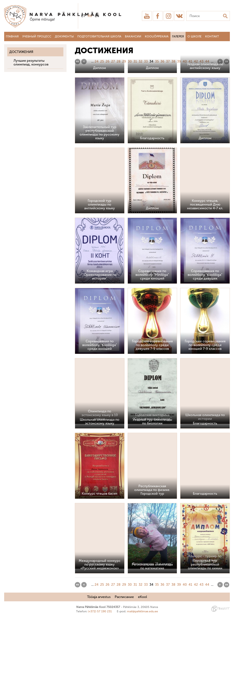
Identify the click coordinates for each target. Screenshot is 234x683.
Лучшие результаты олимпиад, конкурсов (31, 62)
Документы (64, 36)
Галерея (178, 36)
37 (168, 61)
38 (173, 61)
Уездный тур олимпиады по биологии (152, 487)
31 (135, 61)
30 (130, 61)
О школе (194, 36)
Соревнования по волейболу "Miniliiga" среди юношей (152, 340)
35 (157, 61)
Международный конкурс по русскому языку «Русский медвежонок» (100, 630)
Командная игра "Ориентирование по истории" (100, 340)
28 (119, 61)
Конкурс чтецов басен (99, 559)
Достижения (21, 52)
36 (162, 61)
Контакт (212, 36)
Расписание (124, 663)
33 (146, 61)
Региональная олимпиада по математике (152, 632)
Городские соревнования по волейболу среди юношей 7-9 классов (205, 410)
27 (113, 61)
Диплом (99, 134)
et (83, 16)
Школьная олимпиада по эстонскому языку (99, 487)
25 (102, 61)
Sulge (227, 7)
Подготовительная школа (99, 36)
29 (124, 61)
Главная (12, 36)
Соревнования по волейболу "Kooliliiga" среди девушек (205, 340)
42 (196, 61)
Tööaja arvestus (99, 663)
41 (190, 61)
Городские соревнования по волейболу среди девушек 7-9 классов (152, 410)
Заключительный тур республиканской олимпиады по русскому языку (99, 198)
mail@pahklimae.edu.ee (142, 677)
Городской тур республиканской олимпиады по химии (205, 630)
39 (179, 61)
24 (97, 61)
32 (140, 61)
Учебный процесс (36, 36)
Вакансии (133, 36)
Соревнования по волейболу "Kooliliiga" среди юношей (99, 410)
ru (90, 16)
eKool (142, 663)
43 (201, 61)
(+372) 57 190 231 (100, 677)
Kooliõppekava (157, 36)
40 (185, 61)
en (97, 16)
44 (207, 61)
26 (108, 61)
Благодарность (152, 204)
